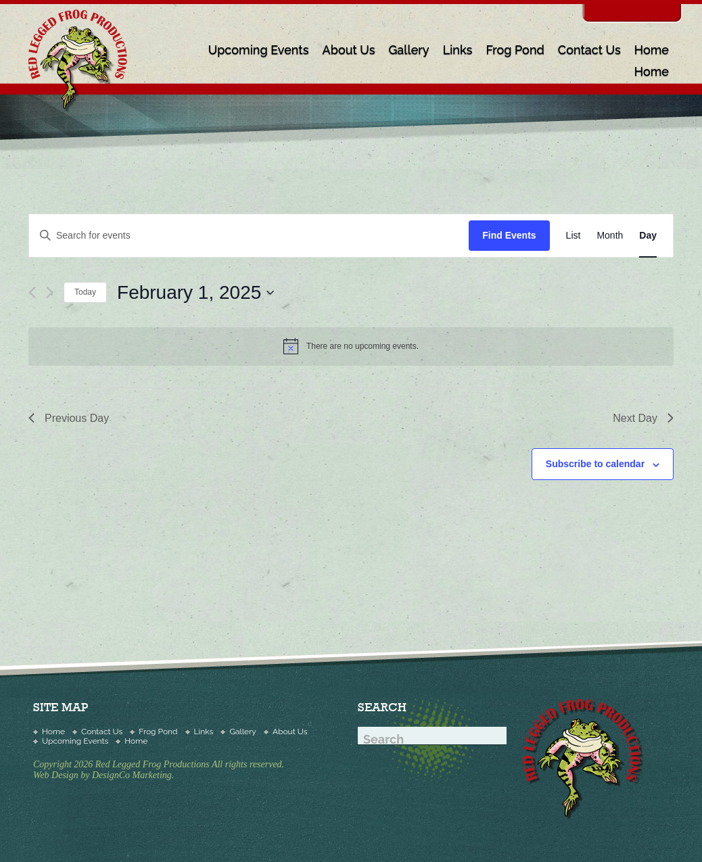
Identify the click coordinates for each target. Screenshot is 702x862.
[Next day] (49, 292)
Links (458, 50)
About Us (348, 50)
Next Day (643, 418)
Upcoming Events (258, 50)
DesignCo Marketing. (133, 775)
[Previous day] (32, 292)
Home (651, 50)
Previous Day (68, 418)
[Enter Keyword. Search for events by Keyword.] (249, 235)
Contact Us (589, 50)
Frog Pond (515, 50)
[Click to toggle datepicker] (195, 292)
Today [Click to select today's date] (85, 292)
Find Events (509, 235)
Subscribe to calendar (595, 463)
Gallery (409, 50)
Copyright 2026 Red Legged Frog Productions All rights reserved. (158, 764)
